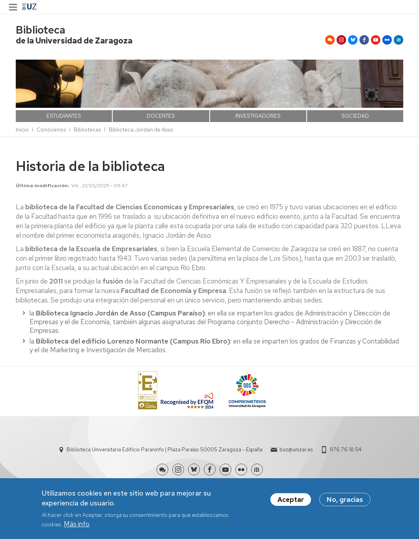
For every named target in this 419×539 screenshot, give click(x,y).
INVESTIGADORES (258, 116)
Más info (76, 524)
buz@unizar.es (296, 449)
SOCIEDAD (355, 116)
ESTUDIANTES (64, 116)
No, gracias (345, 499)
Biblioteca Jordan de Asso (141, 129)
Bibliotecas (87, 129)
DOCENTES (161, 116)
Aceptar (290, 499)
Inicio (22, 129)
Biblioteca (40, 30)
